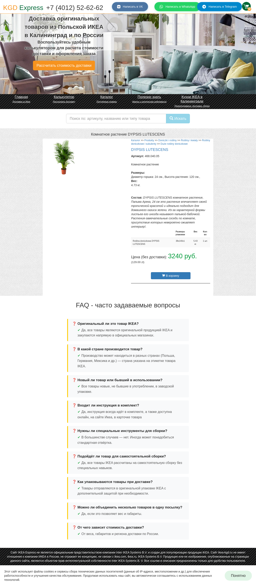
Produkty (149, 140)
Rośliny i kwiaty (189, 140)
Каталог (135, 140)
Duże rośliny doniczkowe (174, 143)
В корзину (170, 275)
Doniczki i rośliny (167, 140)
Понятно (238, 576)
